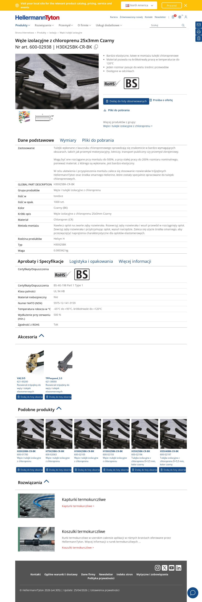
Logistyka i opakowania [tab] (91, 261)
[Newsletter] (198, 25)
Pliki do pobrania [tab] (98, 140)
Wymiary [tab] (68, 140)
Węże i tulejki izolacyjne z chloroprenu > (128, 126)
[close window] (186, 5)
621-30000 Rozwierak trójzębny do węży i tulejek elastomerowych (58, 369)
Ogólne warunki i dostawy (61, 574)
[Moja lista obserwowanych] (198, 38)
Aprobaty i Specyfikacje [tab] (41, 261)
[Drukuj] (198, 31)
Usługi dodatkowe (108, 25)
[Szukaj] (168, 25)
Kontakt (35, 574)
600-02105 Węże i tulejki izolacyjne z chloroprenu (87, 441)
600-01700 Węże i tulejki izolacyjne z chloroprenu (30, 441)
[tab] (101, 337)
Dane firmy (88, 574)
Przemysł (64, 25)
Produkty (21, 25)
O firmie (83, 25)
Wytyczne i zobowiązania (152, 574)
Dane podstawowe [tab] (36, 140)
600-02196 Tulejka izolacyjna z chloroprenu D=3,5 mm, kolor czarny (144, 442)
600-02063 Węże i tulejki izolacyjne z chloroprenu (58, 441)
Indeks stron (125, 574)
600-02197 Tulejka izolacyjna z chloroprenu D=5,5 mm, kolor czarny (173, 442)
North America (139, 5)
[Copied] (96, 47)
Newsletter (106, 574)
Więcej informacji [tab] (135, 261)
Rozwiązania (43, 25)
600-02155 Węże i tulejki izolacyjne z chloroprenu (116, 441)
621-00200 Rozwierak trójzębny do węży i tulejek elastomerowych (30, 369)
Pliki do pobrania (116, 110)
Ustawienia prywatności (105, 590)
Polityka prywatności (101, 578)
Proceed (172, 5)
